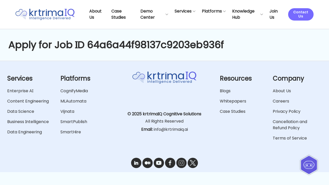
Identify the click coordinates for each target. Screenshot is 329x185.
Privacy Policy (286, 111)
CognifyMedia (74, 91)
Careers (281, 101)
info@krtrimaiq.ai (171, 129)
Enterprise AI (20, 91)
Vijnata (67, 111)
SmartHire (70, 132)
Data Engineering (24, 132)
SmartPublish (73, 122)
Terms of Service (290, 138)
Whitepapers (233, 101)
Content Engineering (28, 101)
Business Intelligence (28, 122)
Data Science (20, 111)
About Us (282, 91)
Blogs (225, 91)
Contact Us (300, 14)
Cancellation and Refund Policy (290, 125)
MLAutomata (73, 101)
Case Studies (232, 111)
